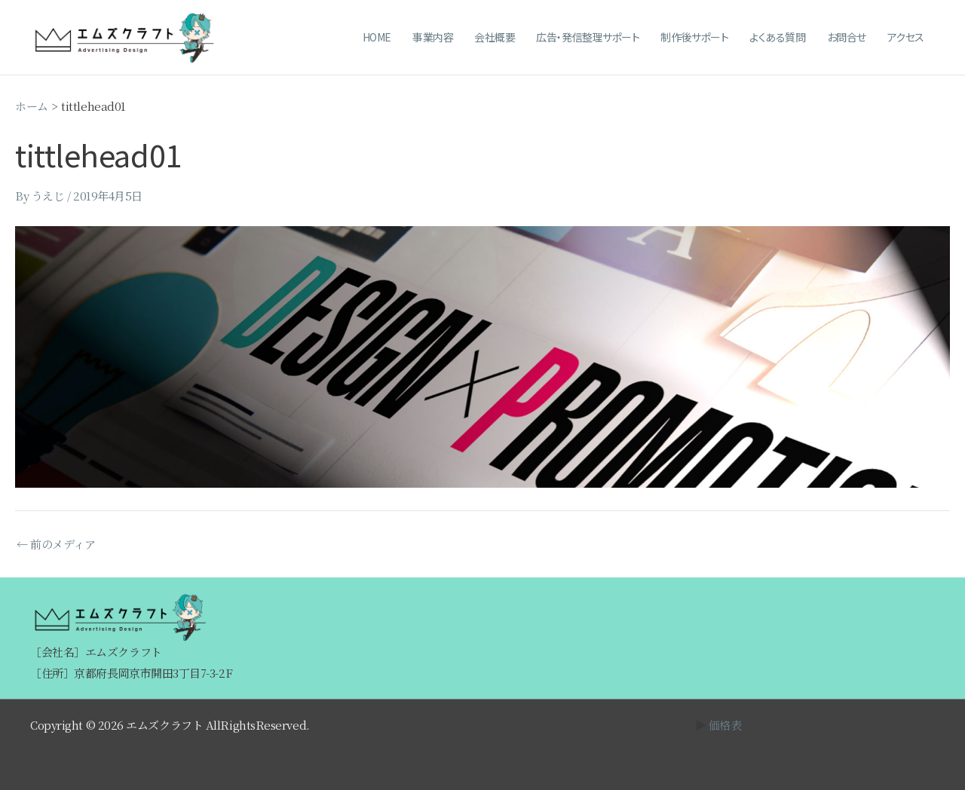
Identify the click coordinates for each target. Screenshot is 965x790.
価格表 (725, 725)
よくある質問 (777, 36)
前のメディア (56, 544)
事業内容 (432, 36)
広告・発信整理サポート (587, 36)
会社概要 (494, 36)
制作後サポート (694, 36)
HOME (377, 36)
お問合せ (846, 36)
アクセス (905, 36)
